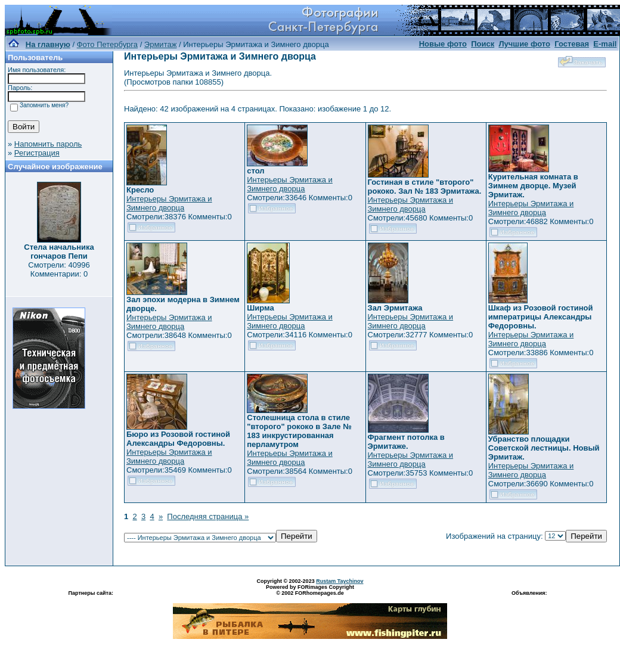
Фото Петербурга (107, 44)
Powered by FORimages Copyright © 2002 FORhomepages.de (310, 590)
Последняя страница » (208, 516)
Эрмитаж (160, 44)
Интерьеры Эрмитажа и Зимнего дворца (169, 203)
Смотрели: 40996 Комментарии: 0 (58, 269)
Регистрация (37, 152)
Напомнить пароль (48, 143)
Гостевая (571, 43)
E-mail (604, 43)
